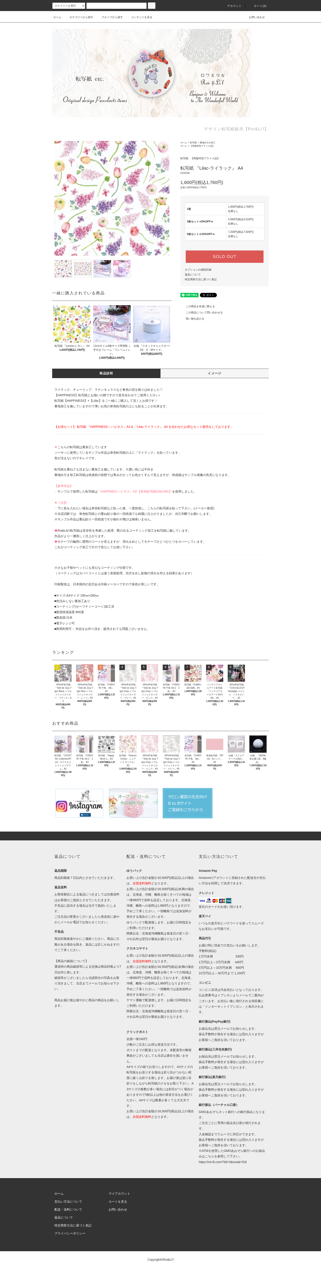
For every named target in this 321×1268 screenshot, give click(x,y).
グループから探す (109, 17)
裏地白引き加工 (207, 142)
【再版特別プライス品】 (202, 146)
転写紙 (193, 142)
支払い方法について (68, 1201)
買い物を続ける (192, 318)
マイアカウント (119, 1193)
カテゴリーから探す (78, 17)
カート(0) (257, 6)
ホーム (57, 17)
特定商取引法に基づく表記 (201, 279)
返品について (193, 274)
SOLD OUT (224, 256)
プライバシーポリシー (69, 1233)
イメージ (215, 373)
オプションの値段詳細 (198, 269)
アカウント (232, 6)
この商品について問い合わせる (201, 312)
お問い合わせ (254, 17)
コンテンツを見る (139, 17)
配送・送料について (68, 1209)
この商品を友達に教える (197, 306)
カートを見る (118, 1201)
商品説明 (106, 373)
